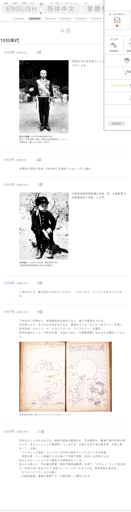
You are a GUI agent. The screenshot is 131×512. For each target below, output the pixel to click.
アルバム (65, 12)
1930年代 (34, 18)
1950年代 (65, 18)
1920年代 (19, 18)
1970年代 (96, 18)
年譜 (39, 13)
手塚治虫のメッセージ (91, 12)
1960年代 (81, 18)
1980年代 (112, 18)
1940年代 (50, 18)
